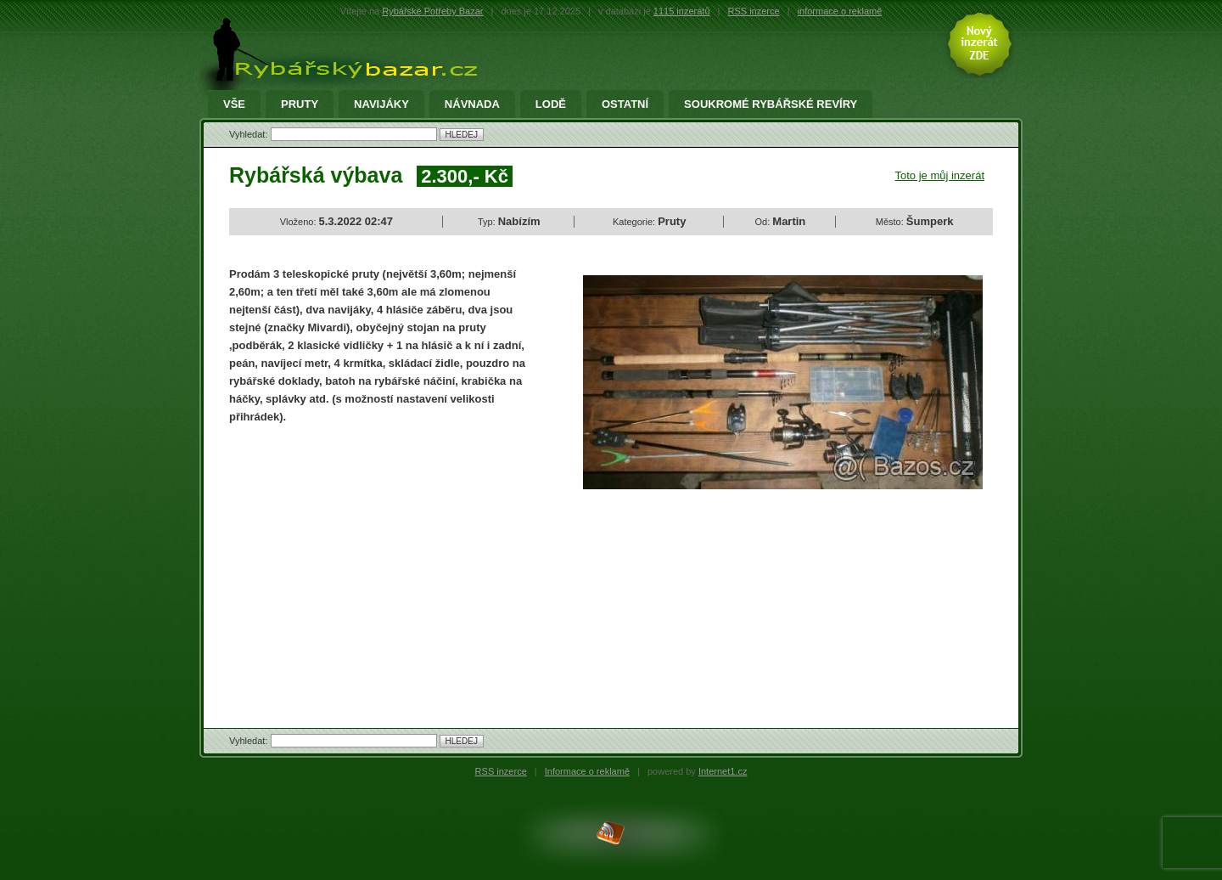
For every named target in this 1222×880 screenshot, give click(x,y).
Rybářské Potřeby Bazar (432, 11)
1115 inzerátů (681, 11)
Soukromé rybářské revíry (770, 104)
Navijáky (381, 104)
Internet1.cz (722, 771)
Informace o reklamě (587, 771)
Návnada (472, 104)
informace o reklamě (840, 11)
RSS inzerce (754, 11)
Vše (234, 104)
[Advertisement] (371, 561)
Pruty (300, 104)
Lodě (550, 104)
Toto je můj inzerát (940, 175)
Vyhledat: (250, 134)
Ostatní (625, 104)
